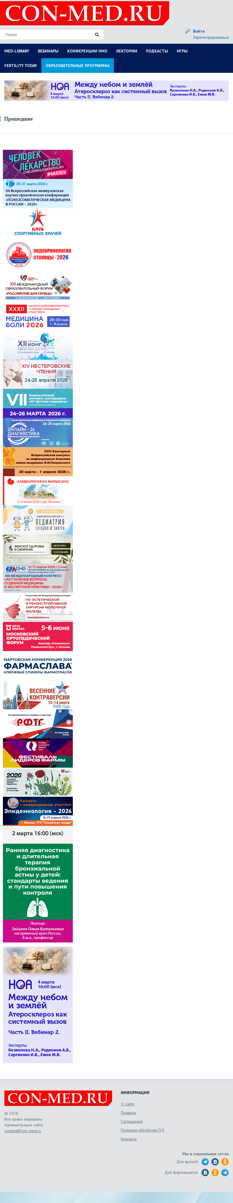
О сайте (128, 1104)
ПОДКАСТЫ (157, 51)
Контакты (129, 1139)
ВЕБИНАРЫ (48, 51)
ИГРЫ (182, 51)
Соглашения (132, 1121)
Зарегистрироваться (211, 37)
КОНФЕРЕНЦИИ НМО (87, 51)
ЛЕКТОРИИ (126, 51)
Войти (199, 31)
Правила (128, 1112)
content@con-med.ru (22, 1130)
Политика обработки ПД (142, 1130)
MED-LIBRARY (16, 51)
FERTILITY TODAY (20, 65)
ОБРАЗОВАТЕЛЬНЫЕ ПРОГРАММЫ (78, 65)
